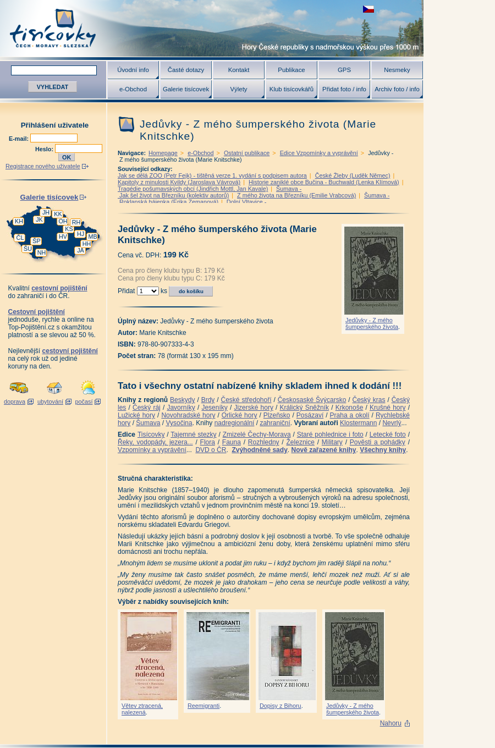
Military (332, 442)
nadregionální (235, 423)
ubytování (50, 401)
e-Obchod (133, 89)
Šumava (148, 423)
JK (39, 219)
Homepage (163, 153)
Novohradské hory (188, 415)
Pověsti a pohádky (377, 442)
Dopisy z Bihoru (280, 705)
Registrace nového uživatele (43, 166)
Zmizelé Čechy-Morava (257, 434)
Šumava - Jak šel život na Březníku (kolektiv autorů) (209, 192)
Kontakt (239, 70)
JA (80, 250)
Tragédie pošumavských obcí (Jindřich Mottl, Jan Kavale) (193, 188)
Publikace (291, 70)
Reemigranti (203, 705)
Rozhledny (263, 442)
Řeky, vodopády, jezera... (155, 442)
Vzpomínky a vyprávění (152, 450)
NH (41, 252)
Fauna (231, 442)
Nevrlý (391, 423)
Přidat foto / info (344, 89)
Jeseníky (214, 407)
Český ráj (147, 407)
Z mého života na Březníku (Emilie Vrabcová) (296, 195)
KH (19, 221)
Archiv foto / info (397, 89)
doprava (14, 401)
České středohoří (246, 400)
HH (86, 243)
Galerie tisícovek (186, 89)
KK (58, 214)
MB (92, 236)
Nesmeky (397, 70)
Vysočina (179, 423)
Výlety (238, 89)
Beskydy (182, 400)
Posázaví (309, 415)
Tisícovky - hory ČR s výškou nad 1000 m (212, 28)
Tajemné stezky (193, 434)
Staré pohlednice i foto (330, 434)
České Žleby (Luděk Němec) (353, 175)
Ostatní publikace (247, 153)
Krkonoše (350, 407)
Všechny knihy (383, 450)
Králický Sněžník (304, 407)
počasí (84, 401)
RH (76, 222)
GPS (344, 70)
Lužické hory (136, 415)
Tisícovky (151, 434)
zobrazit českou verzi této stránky (369, 9)
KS (69, 229)
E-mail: (19, 138)
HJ (80, 233)
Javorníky (181, 407)
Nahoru (391, 723)
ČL (20, 237)
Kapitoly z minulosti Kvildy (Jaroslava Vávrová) (179, 182)
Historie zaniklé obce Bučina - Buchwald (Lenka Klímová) (324, 182)
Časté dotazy (186, 70)
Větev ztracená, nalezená (142, 709)
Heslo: (45, 149)
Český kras (369, 400)
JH (46, 212)
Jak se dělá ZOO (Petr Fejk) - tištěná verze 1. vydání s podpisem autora (212, 175)
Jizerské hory (253, 407)
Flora (207, 442)
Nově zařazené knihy (323, 450)
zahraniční (275, 423)
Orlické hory (239, 415)
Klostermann (358, 423)
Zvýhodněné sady (259, 450)
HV (63, 236)
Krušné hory (388, 407)
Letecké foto (388, 434)
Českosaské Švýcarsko (312, 400)
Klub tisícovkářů (292, 89)
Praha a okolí (350, 415)
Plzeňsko (276, 415)
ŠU (28, 248)
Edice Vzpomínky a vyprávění (319, 153)
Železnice (301, 442)
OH (62, 221)
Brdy (208, 400)
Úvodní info (133, 70)
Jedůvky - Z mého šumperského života (371, 323)
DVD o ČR (210, 450)
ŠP (36, 241)
